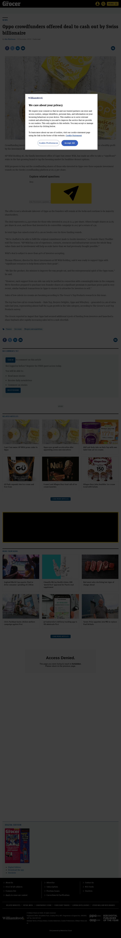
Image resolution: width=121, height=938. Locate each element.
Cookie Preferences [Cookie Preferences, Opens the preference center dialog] (48, 143)
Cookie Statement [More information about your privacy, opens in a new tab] (74, 135)
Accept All (69, 143)
